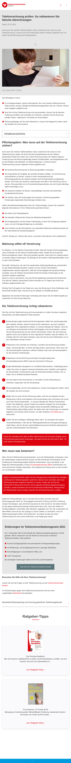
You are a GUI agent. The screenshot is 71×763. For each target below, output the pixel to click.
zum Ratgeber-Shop (34, 670)
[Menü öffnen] (66, 5)
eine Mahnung (55, 412)
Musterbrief (17, 593)
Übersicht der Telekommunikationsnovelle (35, 567)
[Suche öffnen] (60, 5)
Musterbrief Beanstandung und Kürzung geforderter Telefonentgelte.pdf (32, 602)
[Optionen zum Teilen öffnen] (35, 44)
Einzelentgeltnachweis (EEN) (41, 465)
